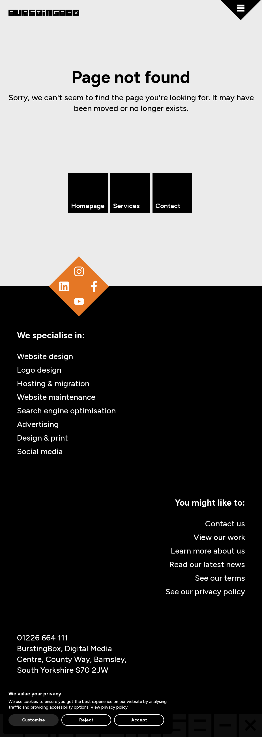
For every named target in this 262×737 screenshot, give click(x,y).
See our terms (220, 578)
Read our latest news (207, 564)
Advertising (38, 424)
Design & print (42, 438)
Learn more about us (208, 551)
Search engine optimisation (66, 410)
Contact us (225, 523)
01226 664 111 (42, 637)
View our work (219, 537)
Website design (45, 356)
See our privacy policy (205, 591)
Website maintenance (56, 397)
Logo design (39, 370)
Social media (40, 451)
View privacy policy (109, 707)
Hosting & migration (53, 383)
